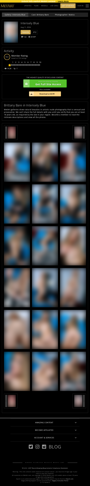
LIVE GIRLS (54, 6)
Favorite (25, 32)
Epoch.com (69, 479)
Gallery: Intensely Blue (15, 14)
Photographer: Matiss (65, 14)
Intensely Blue (30, 23)
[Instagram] (37, 446)
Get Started (68, 5)
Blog (55, 446)
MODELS (44, 6)
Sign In (80, 6)
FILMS (36, 6)
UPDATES (28, 6)
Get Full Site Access (44, 83)
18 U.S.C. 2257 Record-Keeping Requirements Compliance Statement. (45, 468)
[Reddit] (44, 446)
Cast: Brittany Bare (40, 14)
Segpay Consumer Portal (60, 481)
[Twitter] (31, 446)
